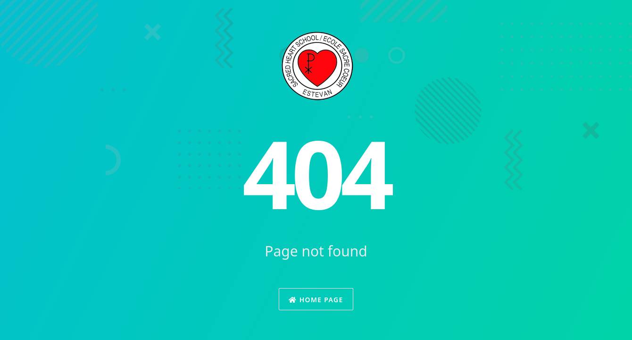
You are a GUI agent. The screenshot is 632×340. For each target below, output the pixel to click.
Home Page (316, 299)
